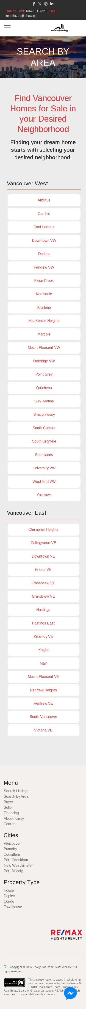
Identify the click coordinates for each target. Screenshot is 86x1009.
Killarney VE (43, 636)
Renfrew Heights (43, 690)
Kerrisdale (44, 294)
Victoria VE (43, 730)
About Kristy (14, 818)
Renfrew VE (43, 703)
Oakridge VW (44, 361)
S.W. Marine (44, 401)
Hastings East (43, 623)
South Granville (44, 441)
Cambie (44, 214)
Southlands (44, 455)
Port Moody (13, 871)
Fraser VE (43, 570)
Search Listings (16, 791)
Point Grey (44, 374)
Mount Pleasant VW (44, 347)
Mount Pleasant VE (43, 677)
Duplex (9, 896)
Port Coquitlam (16, 860)
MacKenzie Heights (44, 321)
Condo (9, 901)
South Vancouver (43, 717)
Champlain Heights (43, 529)
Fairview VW (44, 267)
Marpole (43, 334)
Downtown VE (43, 556)
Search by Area (16, 796)
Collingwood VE (43, 543)
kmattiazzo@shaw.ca (21, 16)
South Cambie (44, 428)
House (9, 890)
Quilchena (44, 388)
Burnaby (10, 849)
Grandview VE (43, 596)
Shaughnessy (44, 414)
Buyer (8, 802)
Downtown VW (44, 240)
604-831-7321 (36, 11)
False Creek (44, 281)
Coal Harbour (44, 227)
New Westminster (18, 865)
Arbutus (44, 200)
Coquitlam (12, 854)
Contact (10, 824)
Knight (43, 650)
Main (43, 663)
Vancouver (12, 843)
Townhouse (13, 907)
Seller (8, 807)
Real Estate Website (59, 967)
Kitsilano (44, 307)
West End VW (44, 482)
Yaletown (44, 495)
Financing (11, 813)
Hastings (43, 610)
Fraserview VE (43, 583)
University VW (44, 468)
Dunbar (44, 254)
